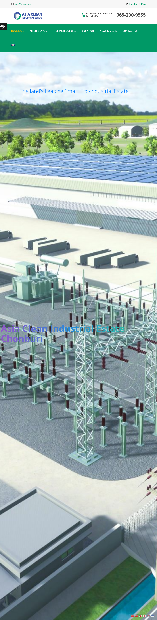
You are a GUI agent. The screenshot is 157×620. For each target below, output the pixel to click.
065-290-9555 (131, 15)
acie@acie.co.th (22, 3)
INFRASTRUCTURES (65, 30)
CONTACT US (130, 30)
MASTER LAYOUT (39, 30)
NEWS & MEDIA (108, 30)
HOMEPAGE (17, 30)
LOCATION (88, 30)
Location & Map (137, 3)
